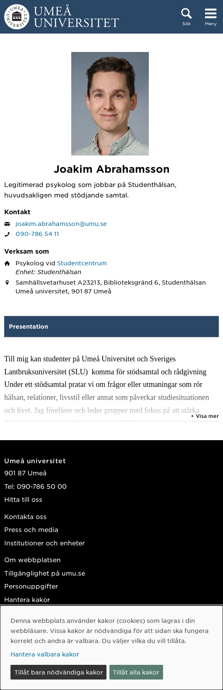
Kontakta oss (25, 516)
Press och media (31, 529)
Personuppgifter (31, 586)
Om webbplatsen (32, 559)
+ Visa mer (205, 415)
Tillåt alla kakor (136, 672)
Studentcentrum (82, 263)
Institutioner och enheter (44, 543)
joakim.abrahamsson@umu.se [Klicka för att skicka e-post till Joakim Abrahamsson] (61, 223)
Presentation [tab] (28, 326)
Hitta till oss (23, 499)
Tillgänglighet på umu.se (44, 573)
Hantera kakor (27, 599)
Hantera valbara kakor (44, 654)
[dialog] (111, 647)
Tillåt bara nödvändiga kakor (58, 672)
